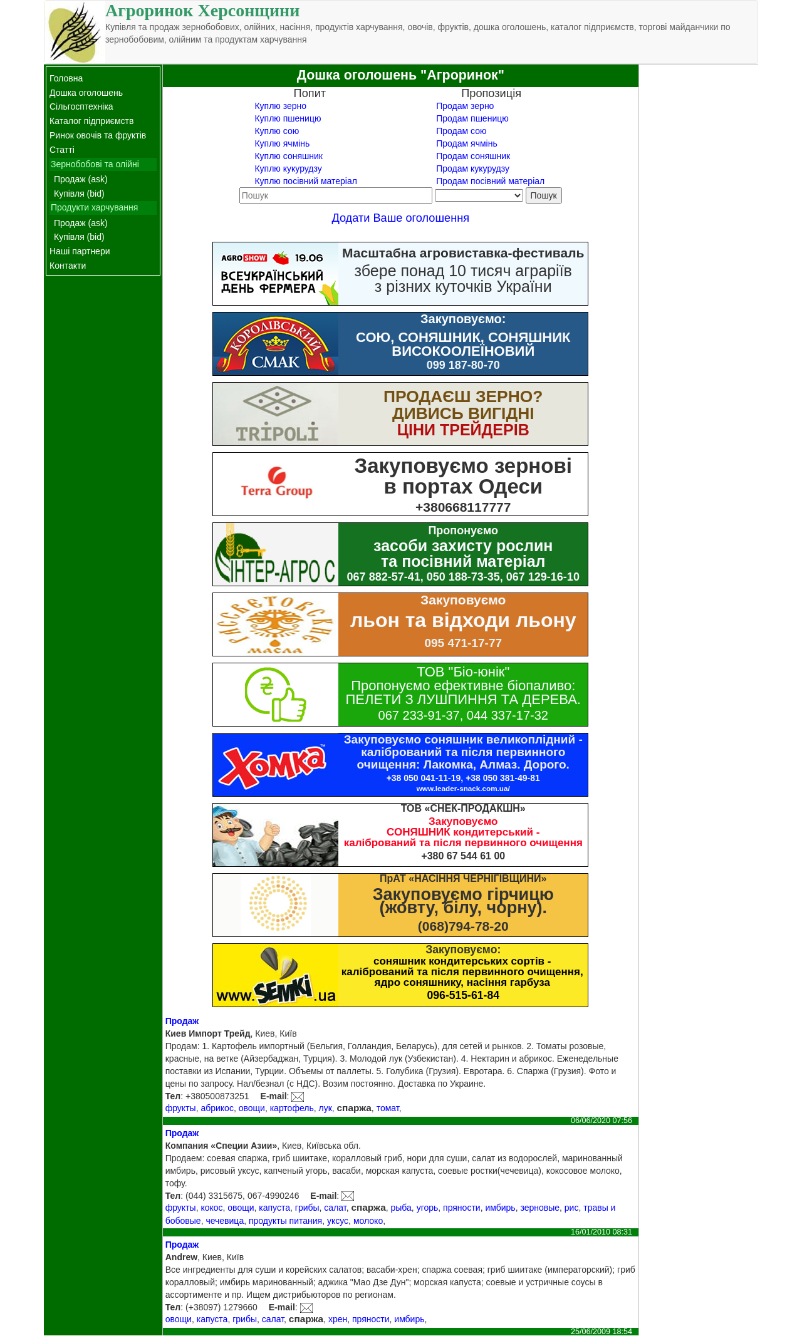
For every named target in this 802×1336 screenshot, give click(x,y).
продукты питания (285, 1221)
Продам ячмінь (466, 143)
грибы (307, 1208)
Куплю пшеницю (287, 118)
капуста (274, 1208)
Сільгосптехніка (81, 106)
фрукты (180, 1108)
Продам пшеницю (472, 118)
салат (335, 1208)
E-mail (274, 1096)
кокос (211, 1208)
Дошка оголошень (86, 93)
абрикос (216, 1108)
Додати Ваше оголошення (400, 218)
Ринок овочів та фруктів (97, 135)
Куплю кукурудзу (287, 168)
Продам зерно (465, 106)
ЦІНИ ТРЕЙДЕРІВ (463, 429)
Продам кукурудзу (472, 168)
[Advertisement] (698, 252)
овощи (252, 1108)
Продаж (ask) (81, 179)
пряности (462, 1208)
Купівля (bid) (79, 194)
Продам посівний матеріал (490, 181)
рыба (401, 1208)
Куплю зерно (280, 106)
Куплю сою (276, 131)
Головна (66, 78)
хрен (337, 1319)
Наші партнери (79, 251)
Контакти (67, 266)
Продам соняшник (473, 156)
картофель (292, 1108)
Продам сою (461, 131)
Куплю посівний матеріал (305, 181)
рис (572, 1208)
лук (324, 1108)
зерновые (540, 1208)
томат (388, 1108)
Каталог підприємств (91, 121)
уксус (337, 1221)
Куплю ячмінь (282, 143)
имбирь (500, 1208)
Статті (62, 150)
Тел (173, 1096)
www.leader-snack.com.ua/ (463, 788)
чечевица (225, 1221)
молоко (368, 1221)
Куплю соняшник (288, 156)
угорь (428, 1208)
